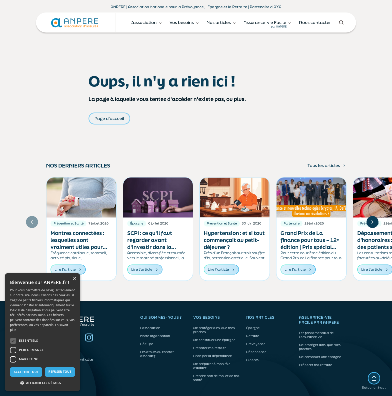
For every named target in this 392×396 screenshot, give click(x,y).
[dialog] (42, 332)
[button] (42, 383)
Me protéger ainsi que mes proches (214, 330)
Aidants (252, 360)
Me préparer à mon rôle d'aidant (211, 366)
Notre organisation (155, 336)
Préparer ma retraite (209, 348)
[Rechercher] (341, 22)
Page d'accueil (109, 118)
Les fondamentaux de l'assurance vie (316, 335)
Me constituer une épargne (214, 340)
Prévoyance (256, 344)
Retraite (252, 336)
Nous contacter (315, 22)
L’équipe (146, 344)
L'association (150, 328)
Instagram (89, 338)
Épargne (253, 328)
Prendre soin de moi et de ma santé (216, 378)
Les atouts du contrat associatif (157, 354)
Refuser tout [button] (60, 372)
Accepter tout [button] (26, 372)
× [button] (74, 278)
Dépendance (256, 352)
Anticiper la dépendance (212, 356)
